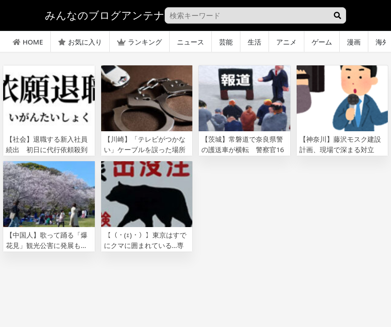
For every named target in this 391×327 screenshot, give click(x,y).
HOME (28, 41)
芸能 (226, 41)
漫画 (354, 41)
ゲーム (322, 41)
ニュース (190, 41)
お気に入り (80, 41)
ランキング (139, 41)
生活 (254, 41)
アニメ (286, 41)
